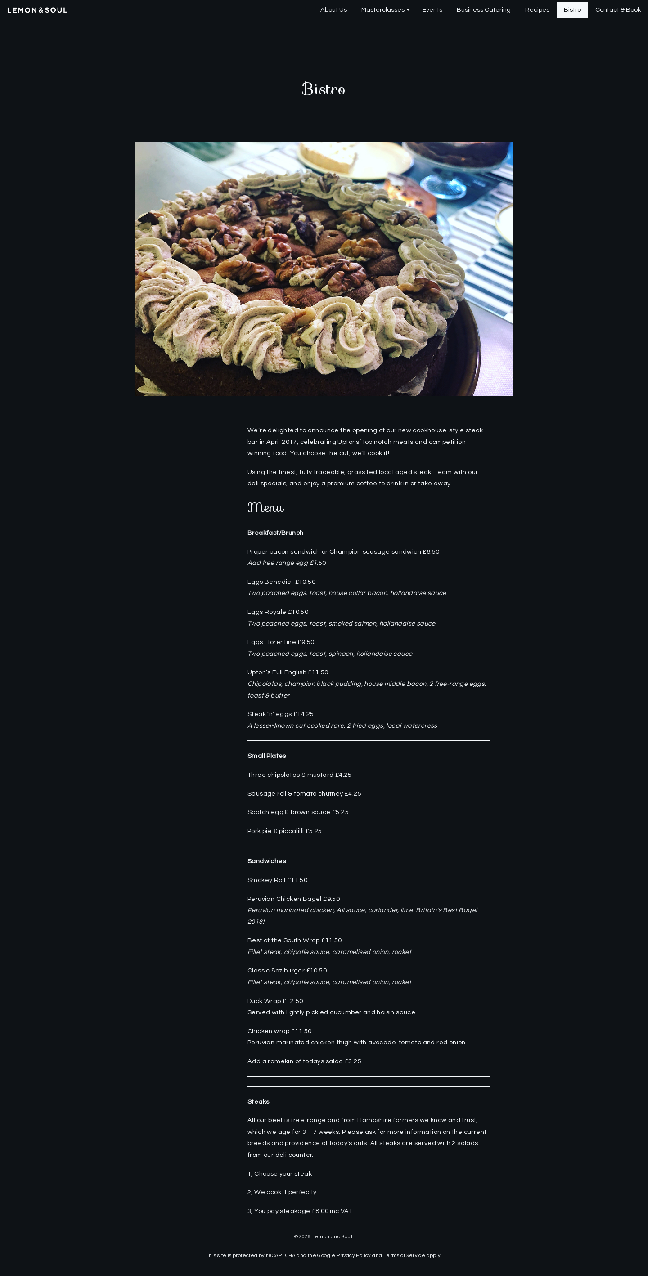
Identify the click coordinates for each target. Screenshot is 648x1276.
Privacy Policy (354, 1255)
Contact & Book (618, 9)
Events (432, 9)
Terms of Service (404, 1255)
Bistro (572, 9)
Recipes (537, 9)
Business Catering (484, 9)
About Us (333, 9)
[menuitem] (333, 10)
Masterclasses (383, 9)
